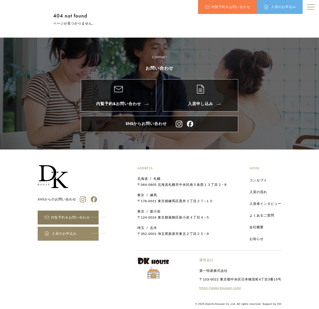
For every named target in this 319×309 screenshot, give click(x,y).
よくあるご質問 (261, 215)
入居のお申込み (283, 7)
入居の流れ (258, 192)
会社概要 (256, 227)
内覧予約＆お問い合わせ (230, 7)
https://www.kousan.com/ (220, 288)
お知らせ (256, 239)
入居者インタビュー (265, 204)
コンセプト (258, 180)
